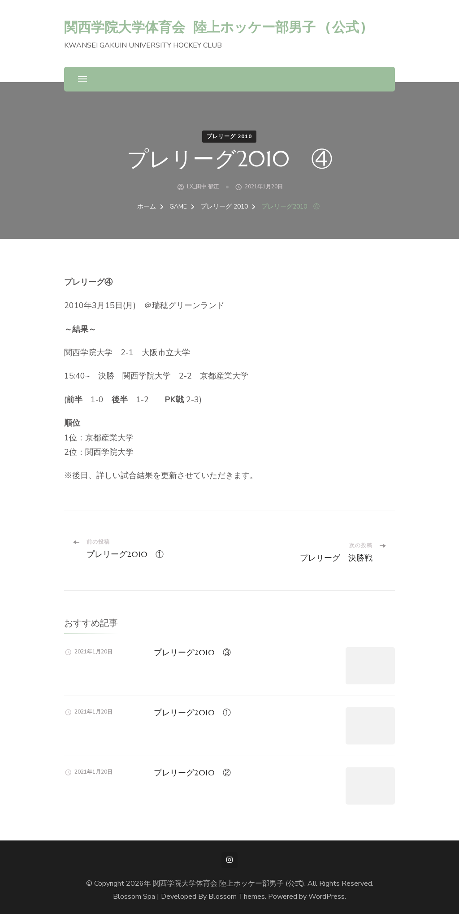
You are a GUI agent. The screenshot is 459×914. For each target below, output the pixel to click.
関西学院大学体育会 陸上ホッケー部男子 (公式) (216, 26)
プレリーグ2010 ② (192, 772)
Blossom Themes (236, 896)
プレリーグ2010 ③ (192, 652)
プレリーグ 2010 (229, 136)
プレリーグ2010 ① (192, 712)
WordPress (326, 896)
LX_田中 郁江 (203, 186)
